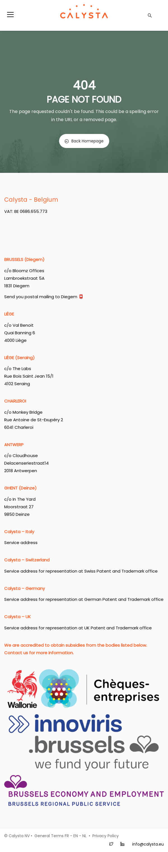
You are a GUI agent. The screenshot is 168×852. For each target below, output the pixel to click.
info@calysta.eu (148, 844)
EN (75, 836)
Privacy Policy (105, 836)
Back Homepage (84, 141)
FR (67, 836)
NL (84, 836)
